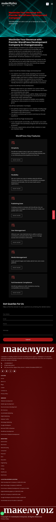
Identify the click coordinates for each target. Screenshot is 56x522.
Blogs (2, 384)
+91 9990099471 (8, 363)
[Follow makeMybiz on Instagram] (10, 371)
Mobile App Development (7, 404)
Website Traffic (5, 419)
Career (2, 387)
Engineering (4, 463)
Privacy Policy (4, 393)
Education (3, 460)
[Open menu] (52, 4)
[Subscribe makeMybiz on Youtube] (14, 371)
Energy (2, 469)
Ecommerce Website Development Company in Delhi (15, 488)
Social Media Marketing (7, 413)
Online (2, 466)
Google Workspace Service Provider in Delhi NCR (13, 497)
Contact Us (4, 390)
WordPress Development (7, 431)
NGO (2, 457)
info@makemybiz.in (9, 365)
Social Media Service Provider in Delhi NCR (11, 500)
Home (2, 378)
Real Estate (4, 475)
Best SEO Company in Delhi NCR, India (10, 494)
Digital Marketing (5, 416)
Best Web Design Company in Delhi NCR (11, 485)
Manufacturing (5, 447)
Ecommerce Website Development (10, 434)
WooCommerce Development (9, 407)
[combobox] (47, 4)
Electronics (4, 444)
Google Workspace (6, 425)
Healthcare (4, 472)
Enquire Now (53, 214)
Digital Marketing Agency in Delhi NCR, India (12, 491)
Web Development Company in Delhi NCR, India (13, 482)
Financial (3, 453)
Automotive (4, 441)
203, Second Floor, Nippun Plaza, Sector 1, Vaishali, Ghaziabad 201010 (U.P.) (23, 367)
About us (3, 381)
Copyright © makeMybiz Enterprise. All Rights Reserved (21, 517)
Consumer (3, 450)
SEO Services (4, 410)
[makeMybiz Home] (9, 4)
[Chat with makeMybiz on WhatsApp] (2, 513)
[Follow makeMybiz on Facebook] (6, 371)
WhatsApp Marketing (6, 422)
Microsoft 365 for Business (7, 428)
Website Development (7, 401)
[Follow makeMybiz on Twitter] (2, 371)
